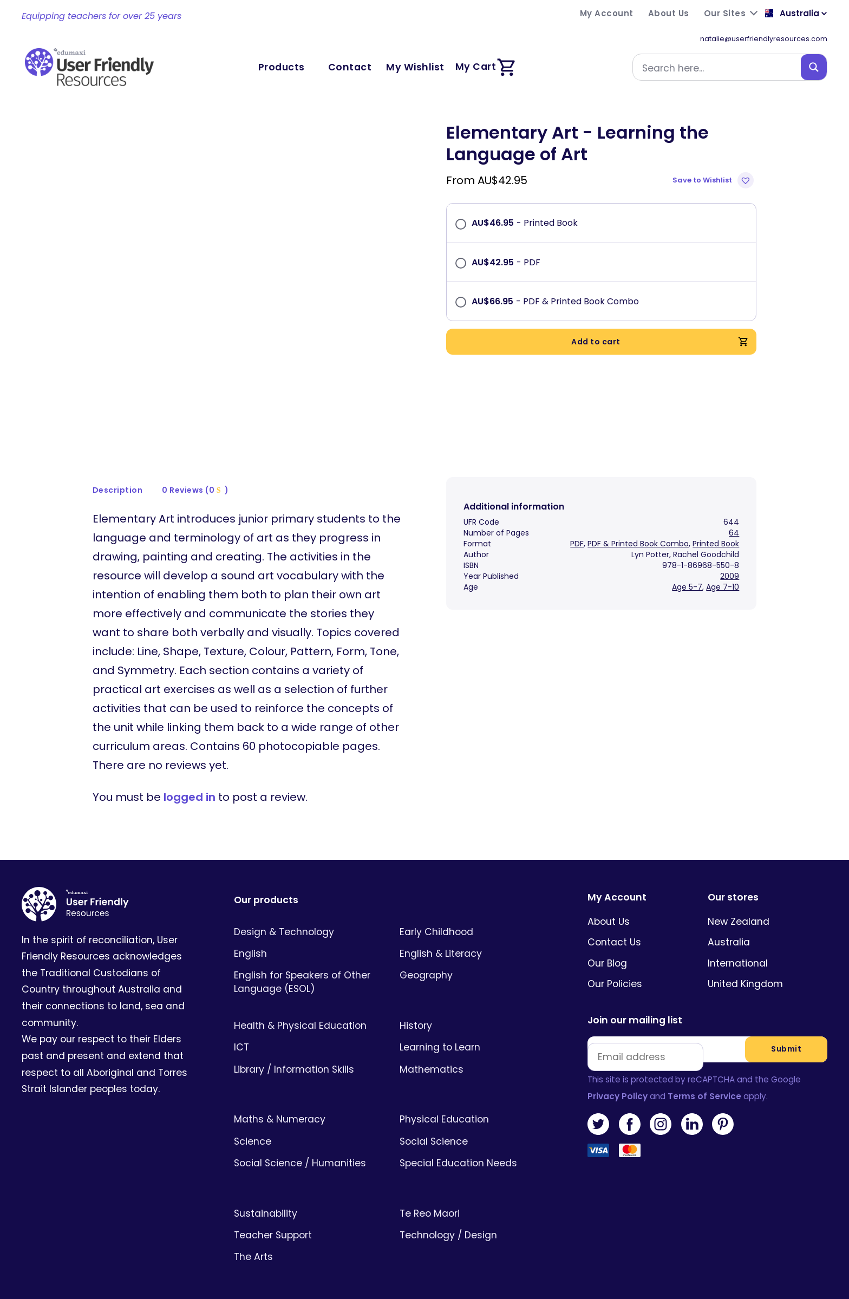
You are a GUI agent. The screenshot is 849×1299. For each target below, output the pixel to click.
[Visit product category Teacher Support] (306, 1220)
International (738, 948)
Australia (729, 927)
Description (118, 474)
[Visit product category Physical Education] (472, 1104)
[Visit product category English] (306, 938)
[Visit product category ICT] (306, 1032)
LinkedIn (692, 1109)
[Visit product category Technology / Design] (472, 1220)
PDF (577, 528)
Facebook (630, 1109)
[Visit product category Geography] (472, 960)
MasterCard (630, 1140)
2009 (729, 561)
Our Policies (614, 968)
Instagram (660, 1109)
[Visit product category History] (472, 1010)
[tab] (118, 475)
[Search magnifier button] (814, 67)
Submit (786, 1034)
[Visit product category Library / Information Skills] (306, 1054)
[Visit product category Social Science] (472, 1126)
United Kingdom (745, 968)
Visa (598, 1140)
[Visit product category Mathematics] (472, 1054)
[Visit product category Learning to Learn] (472, 1032)
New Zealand (738, 906)
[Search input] (719, 67)
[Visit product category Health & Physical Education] (306, 1010)
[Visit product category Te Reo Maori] (472, 1198)
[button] (714, 180)
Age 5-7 (687, 571)
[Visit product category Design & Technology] (306, 917)
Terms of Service (704, 1081)
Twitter (598, 1109)
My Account (616, 883)
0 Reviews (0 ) (195, 474)
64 (734, 517)
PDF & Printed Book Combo (638, 528)
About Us (608, 906)
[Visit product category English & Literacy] (472, 938)
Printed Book (716, 528)
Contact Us (614, 927)
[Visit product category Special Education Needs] (472, 1148)
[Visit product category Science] (306, 1126)
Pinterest (723, 1109)
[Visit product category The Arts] (306, 1241)
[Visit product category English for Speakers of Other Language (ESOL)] (306, 967)
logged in (189, 782)
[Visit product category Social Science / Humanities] (306, 1148)
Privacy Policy (617, 1081)
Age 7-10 (722, 571)
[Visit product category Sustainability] (306, 1198)
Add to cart (660, 342)
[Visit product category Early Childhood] (472, 917)
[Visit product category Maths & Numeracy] (306, 1104)
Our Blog (607, 948)
